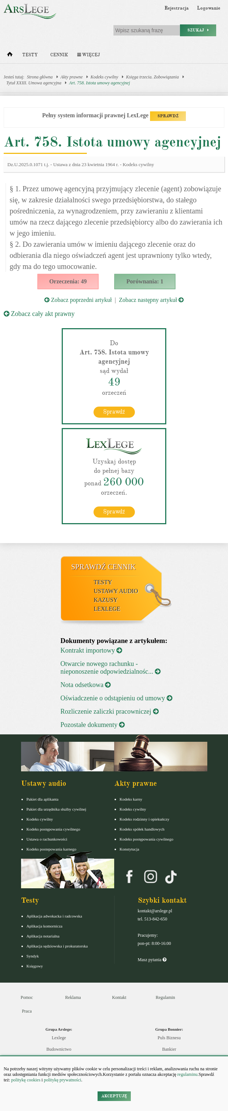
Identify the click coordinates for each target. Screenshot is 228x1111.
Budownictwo (59, 1049)
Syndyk (33, 956)
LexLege (107, 609)
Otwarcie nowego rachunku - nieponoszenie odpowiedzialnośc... (110, 667)
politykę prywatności (62, 1080)
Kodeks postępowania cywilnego (53, 829)
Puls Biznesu (169, 1037)
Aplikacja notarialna (43, 936)
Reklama (73, 997)
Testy (30, 55)
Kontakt (119, 997)
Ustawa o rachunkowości (47, 839)
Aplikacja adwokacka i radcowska (54, 916)
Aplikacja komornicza (44, 926)
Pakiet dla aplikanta (43, 799)
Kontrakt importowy (91, 650)
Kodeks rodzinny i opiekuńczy (145, 819)
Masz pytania (152, 959)
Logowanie (208, 8)
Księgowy (35, 966)
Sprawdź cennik (103, 567)
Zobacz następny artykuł (151, 300)
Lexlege (59, 1037)
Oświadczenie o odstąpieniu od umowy (116, 698)
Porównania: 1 (144, 281)
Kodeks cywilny (104, 77)
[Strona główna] (10, 55)
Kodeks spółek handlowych (142, 829)
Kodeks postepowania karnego (51, 849)
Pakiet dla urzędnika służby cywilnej (56, 809)
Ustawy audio (116, 591)
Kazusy (106, 600)
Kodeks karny (131, 799)
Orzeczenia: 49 (68, 281)
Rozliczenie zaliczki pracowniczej (110, 711)
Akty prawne (72, 77)
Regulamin (165, 997)
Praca (27, 1011)
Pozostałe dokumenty (93, 724)
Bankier (169, 1049)
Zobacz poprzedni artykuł (78, 300)
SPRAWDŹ (167, 116)
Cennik (59, 55)
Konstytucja (129, 849)
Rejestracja (176, 8)
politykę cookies (25, 1080)
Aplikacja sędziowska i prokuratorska (57, 946)
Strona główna (40, 77)
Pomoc (27, 997)
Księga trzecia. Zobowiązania (152, 77)
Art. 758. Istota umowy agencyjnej (99, 82)
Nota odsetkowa (86, 685)
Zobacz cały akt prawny (39, 313)
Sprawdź (114, 411)
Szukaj (198, 30)
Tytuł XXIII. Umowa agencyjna (33, 82)
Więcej (88, 55)
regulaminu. (187, 1074)
